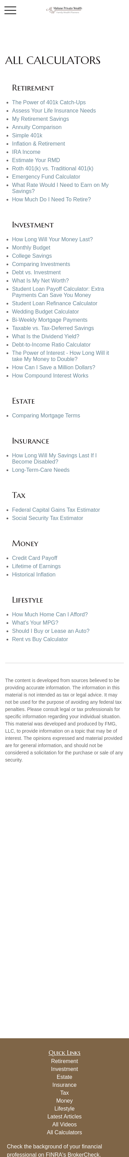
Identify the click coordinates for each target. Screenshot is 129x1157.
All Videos (64, 1124)
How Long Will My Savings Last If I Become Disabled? (54, 459)
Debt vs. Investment (36, 272)
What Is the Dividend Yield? (45, 336)
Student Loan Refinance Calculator (54, 303)
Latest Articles (64, 1116)
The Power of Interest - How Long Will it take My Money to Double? (60, 356)
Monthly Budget (31, 248)
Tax (64, 1093)
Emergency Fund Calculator (46, 177)
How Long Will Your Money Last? (52, 239)
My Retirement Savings (40, 119)
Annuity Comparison (37, 127)
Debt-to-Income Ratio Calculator (51, 345)
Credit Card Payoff (34, 558)
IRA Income (26, 152)
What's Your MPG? (35, 623)
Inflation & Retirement (38, 144)
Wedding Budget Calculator (45, 312)
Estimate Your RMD (36, 160)
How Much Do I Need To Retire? (51, 199)
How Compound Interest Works (50, 376)
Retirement (64, 1061)
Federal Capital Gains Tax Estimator (56, 510)
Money (64, 1101)
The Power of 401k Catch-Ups (49, 102)
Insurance (64, 1085)
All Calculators (64, 1132)
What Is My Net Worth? (40, 281)
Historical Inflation (33, 574)
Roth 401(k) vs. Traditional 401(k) (53, 168)
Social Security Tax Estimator (47, 518)
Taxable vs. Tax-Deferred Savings (53, 328)
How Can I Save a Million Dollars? (53, 367)
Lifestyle (64, 1109)
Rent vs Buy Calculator (40, 639)
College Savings (32, 256)
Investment (64, 1069)
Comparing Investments (41, 264)
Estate (64, 1077)
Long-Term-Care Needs (40, 470)
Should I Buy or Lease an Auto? (50, 631)
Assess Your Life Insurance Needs (54, 111)
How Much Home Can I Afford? (50, 614)
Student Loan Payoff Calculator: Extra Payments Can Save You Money (58, 292)
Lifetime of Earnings (36, 566)
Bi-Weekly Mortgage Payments (49, 320)
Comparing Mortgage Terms (46, 415)
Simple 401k (27, 135)
